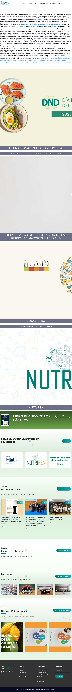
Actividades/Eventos (24, 677)
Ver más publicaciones (62, 610)
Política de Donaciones (42, 677)
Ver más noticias (64, 489)
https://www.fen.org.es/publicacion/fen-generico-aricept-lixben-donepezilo (35, 62)
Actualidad (42, 10)
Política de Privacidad (42, 675)
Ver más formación (63, 576)
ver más (66, 441)
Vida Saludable (22, 675)
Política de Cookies (41, 672)
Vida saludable (43, 3)
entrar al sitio (11, 62)
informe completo (19, 45)
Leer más (3, 526)
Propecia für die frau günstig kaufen (40, 30)
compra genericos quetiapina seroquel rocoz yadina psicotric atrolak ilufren (47, 60)
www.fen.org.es (24, 60)
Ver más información (63, 416)
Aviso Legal (40, 670)
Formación (34, 10)
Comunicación (33, 3)
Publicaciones (25, 10)
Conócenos (24, 3)
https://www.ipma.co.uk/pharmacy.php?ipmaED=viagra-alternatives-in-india (41, 24)
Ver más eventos (64, 550)
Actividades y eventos (56, 3)
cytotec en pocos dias (51, 58)
